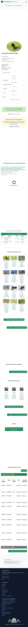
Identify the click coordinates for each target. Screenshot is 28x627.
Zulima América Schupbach (14, 398)
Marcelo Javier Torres (21, 311)
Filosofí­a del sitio (5, 577)
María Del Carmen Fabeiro (14, 282)
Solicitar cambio (6, 72)
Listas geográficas (6, 612)
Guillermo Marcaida (21, 283)
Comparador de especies (7, 608)
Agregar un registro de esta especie (17, 551)
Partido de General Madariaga (6, 307)
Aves (5, 66)
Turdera (6, 394)
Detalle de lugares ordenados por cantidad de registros (14, 429)
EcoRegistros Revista (6, 603)
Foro (3, 588)
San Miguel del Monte (6, 278)
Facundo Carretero (22, 266)
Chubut (14, 394)
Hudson (14, 305)
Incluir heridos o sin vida (14, 99)
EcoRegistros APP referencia (8, 602)
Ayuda (3, 594)
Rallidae (6, 64)
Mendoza (6, 293)
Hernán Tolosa (21, 399)
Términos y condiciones (7, 595)
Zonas (3, 610)
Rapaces (4, 615)
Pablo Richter (14, 266)
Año (14, 94)
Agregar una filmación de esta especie (17, 414)
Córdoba (21, 263)
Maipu (6, 292)
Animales (4, 584)
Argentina (6, 265)
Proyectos (4, 593)
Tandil (14, 292)
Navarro (14, 261)
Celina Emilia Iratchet (6, 312)
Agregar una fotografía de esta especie (17, 327)
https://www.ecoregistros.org (10, 563)
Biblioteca (4, 605)
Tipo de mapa (14, 82)
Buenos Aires (6, 264)
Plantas (3, 585)
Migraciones (4, 591)
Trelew (14, 393)
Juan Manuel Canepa (6, 268)
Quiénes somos (5, 576)
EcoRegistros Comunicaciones (8, 601)
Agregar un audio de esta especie (18, 371)
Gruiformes (7, 65)
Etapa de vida (14, 90)
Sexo (14, 86)
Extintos (3, 609)
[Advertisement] (14, 27)
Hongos (3, 587)
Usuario (14, 78)
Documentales (5, 590)
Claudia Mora (6, 398)
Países (3, 606)
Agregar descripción (14, 126)
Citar (3, 579)
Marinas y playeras (6, 613)
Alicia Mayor (14, 297)
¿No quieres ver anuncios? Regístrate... (14, 5)
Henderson (6, 263)
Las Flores (14, 276)
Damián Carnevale (6, 296)
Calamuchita (22, 262)
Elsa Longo (6, 282)
